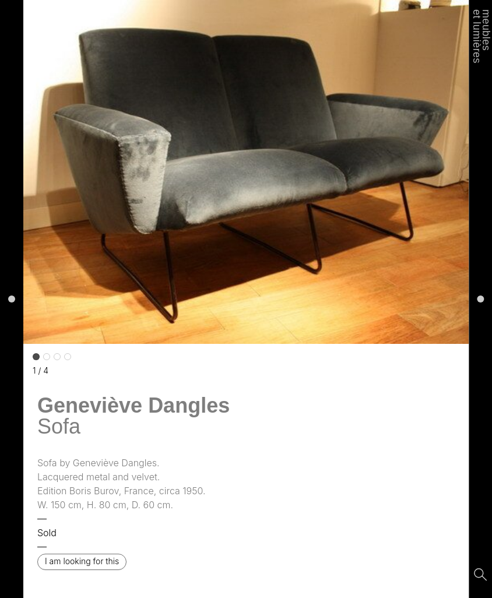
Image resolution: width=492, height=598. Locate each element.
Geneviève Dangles (133, 405)
